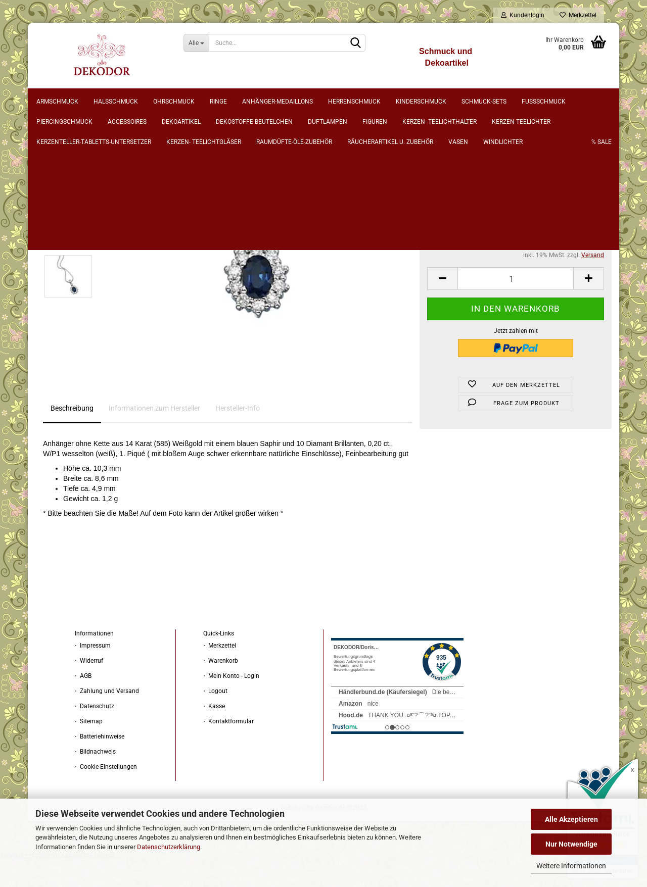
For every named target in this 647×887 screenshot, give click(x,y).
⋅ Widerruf (89, 687)
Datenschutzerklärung (168, 847)
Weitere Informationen (571, 866)
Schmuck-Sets (499, 101)
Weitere (549, 101)
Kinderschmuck (436, 101)
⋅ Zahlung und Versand (107, 717)
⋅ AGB (83, 702)
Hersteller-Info (237, 434)
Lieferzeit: (440, 230)
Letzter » (152, 157)
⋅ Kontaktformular (228, 747)
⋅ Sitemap (89, 747)
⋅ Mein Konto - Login (231, 702)
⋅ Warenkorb (220, 687)
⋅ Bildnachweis (95, 777)
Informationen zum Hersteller (154, 434)
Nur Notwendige (571, 844)
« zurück (89, 157)
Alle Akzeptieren (571, 819)
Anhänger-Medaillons (292, 101)
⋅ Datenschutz (94, 732)
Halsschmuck (131, 101)
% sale (587, 101)
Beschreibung (72, 434)
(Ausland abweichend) (539, 239)
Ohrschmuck (189, 101)
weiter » (120, 157)
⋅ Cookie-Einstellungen (106, 793)
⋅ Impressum (93, 671)
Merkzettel (578, 15)
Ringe (233, 101)
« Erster (58, 157)
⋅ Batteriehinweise (99, 762)
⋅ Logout (215, 717)
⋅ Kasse (214, 732)
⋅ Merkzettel (219, 671)
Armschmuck (73, 101)
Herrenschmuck (369, 101)
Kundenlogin (522, 15)
